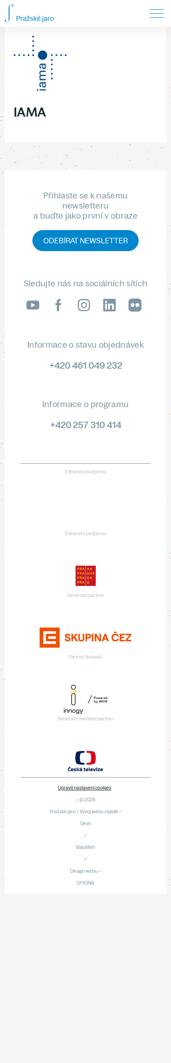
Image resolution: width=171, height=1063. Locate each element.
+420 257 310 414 (85, 424)
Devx (85, 824)
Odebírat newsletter (85, 240)
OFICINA (85, 883)
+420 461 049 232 (85, 365)
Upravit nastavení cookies (84, 788)
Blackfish (85, 847)
